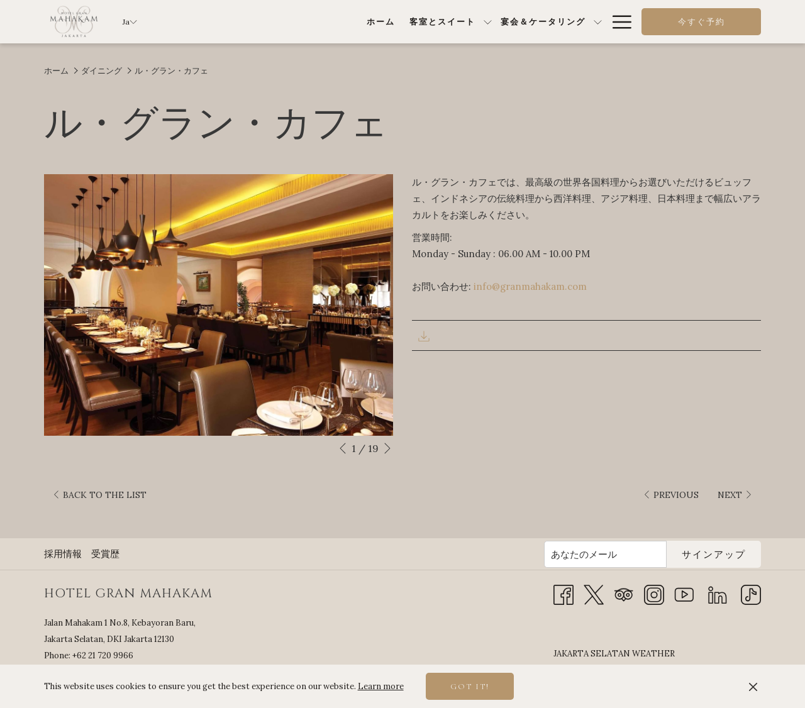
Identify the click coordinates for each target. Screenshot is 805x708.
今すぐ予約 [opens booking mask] (701, 22)
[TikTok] (751, 568)
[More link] (617, 21)
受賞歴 (105, 528)
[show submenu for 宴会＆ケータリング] (444, 21)
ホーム (56, 70)
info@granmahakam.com (530, 286)
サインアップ (714, 528)
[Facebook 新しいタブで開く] (563, 568)
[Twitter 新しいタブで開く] (594, 568)
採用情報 (63, 528)
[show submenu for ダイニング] (516, 21)
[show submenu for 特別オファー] (597, 21)
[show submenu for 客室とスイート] (334, 21)
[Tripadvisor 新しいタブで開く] (624, 568)
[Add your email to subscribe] (605, 528)
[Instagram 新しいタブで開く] (654, 568)
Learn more (381, 686)
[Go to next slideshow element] (387, 448)
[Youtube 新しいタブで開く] (684, 568)
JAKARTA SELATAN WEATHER (657, 641)
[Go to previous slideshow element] (342, 448)
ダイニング (101, 70)
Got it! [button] (469, 687)
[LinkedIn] (717, 568)
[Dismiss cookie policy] (753, 686)
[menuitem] (227, 21)
